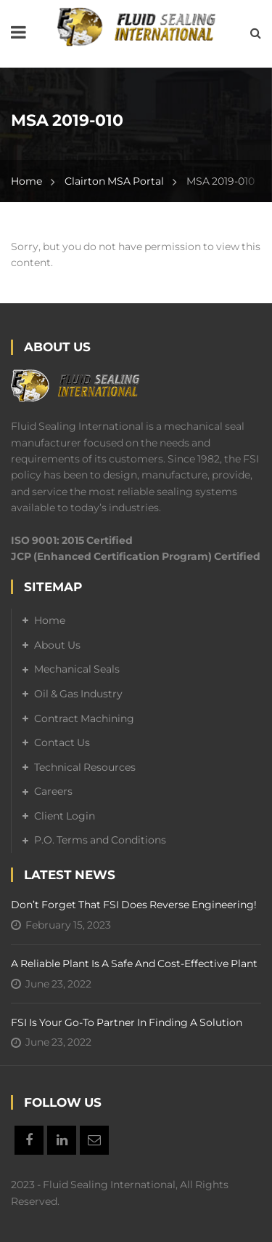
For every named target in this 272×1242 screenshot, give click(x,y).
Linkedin (61, 1140)
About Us (57, 645)
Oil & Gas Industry (78, 693)
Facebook (29, 1140)
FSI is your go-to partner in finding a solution (126, 1022)
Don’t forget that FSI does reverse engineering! (134, 904)
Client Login (64, 815)
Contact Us (62, 742)
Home (26, 181)
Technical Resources (85, 767)
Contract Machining (84, 718)
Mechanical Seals (77, 669)
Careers (53, 791)
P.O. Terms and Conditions (100, 839)
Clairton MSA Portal (114, 181)
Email (94, 1140)
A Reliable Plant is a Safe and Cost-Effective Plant (134, 963)
